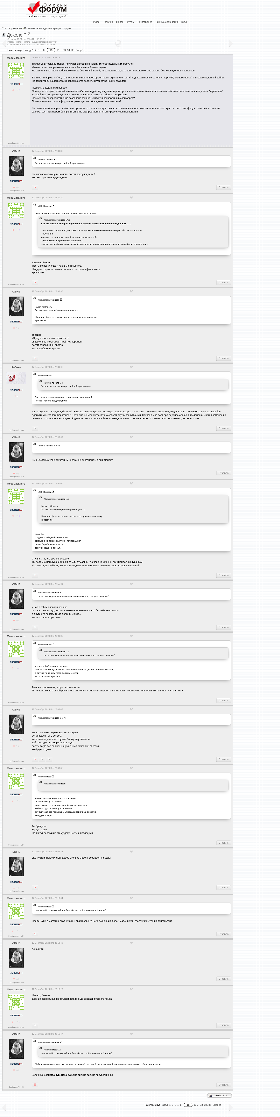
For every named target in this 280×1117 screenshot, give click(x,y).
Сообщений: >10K (16, 143)
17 (44, 50)
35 (72, 50)
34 (68, 50)
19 (58, 50)
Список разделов (12, 28)
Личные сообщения (167, 21)
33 (64, 50)
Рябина (41, 159)
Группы (130, 21)
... (60, 383)
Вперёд (80, 50)
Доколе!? (16, 35)
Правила (108, 21)
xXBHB (16, 151)
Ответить (223, 187)
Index (96, 21)
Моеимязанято (16, 57)
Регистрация (144, 21)
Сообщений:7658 (16, 430)
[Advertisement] (102, 128)
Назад (27, 50)
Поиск (119, 21)
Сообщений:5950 (16, 191)
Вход (184, 21)
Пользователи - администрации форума (47, 28)
